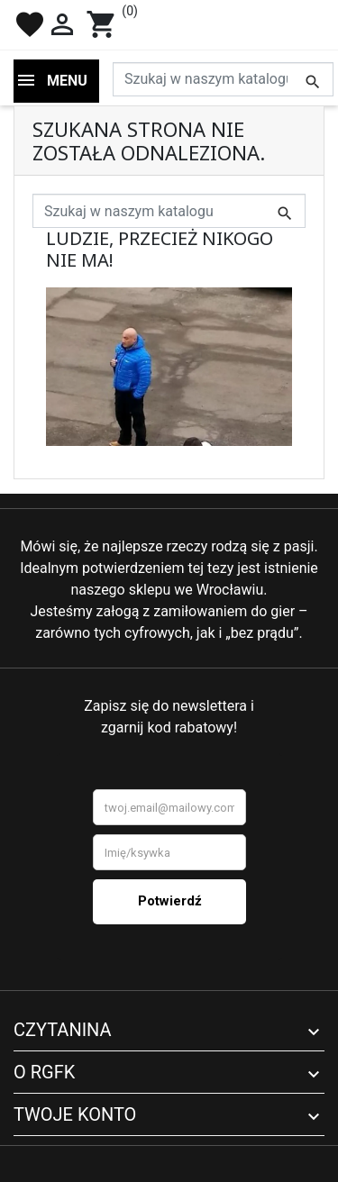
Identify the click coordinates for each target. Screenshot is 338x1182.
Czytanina (63, 1030)
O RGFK (44, 1072)
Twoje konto (75, 1114)
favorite (30, 24)
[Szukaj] (223, 79)
